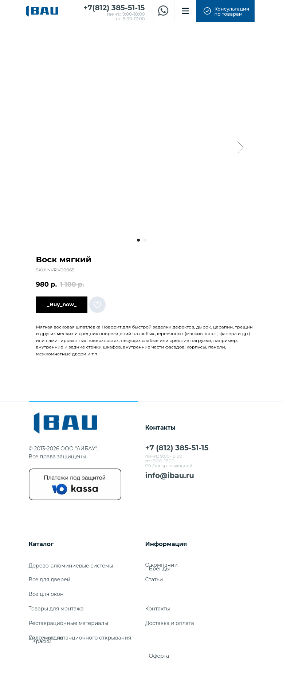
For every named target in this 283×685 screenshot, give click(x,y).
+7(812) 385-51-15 (114, 7)
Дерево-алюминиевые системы (71, 565)
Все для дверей (50, 579)
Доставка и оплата (169, 623)
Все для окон (46, 594)
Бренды (159, 568)
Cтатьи (154, 579)
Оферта (159, 656)
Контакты (157, 608)
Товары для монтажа (56, 608)
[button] (225, 11)
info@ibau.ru (169, 475)
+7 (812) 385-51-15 (177, 447)
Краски (42, 641)
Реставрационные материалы (69, 623)
